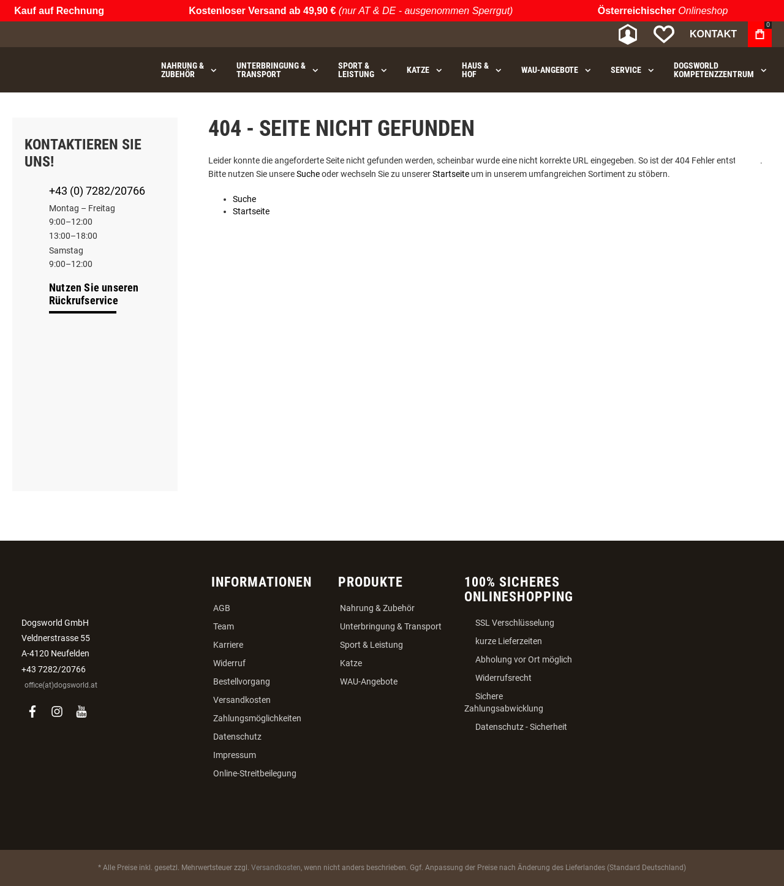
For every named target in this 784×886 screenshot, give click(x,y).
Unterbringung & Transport (391, 626)
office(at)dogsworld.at (60, 685)
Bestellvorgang (241, 681)
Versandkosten (242, 700)
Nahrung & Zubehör (377, 608)
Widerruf (229, 663)
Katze (351, 663)
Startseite (450, 174)
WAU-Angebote (369, 681)
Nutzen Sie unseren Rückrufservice (94, 294)
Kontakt (713, 34)
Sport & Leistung (371, 645)
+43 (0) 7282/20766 (97, 190)
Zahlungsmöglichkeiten (257, 718)
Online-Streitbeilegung (254, 773)
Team (223, 626)
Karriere (228, 645)
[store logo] (76, 34)
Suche (308, 174)
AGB (221, 608)
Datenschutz (237, 736)
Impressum (234, 755)
